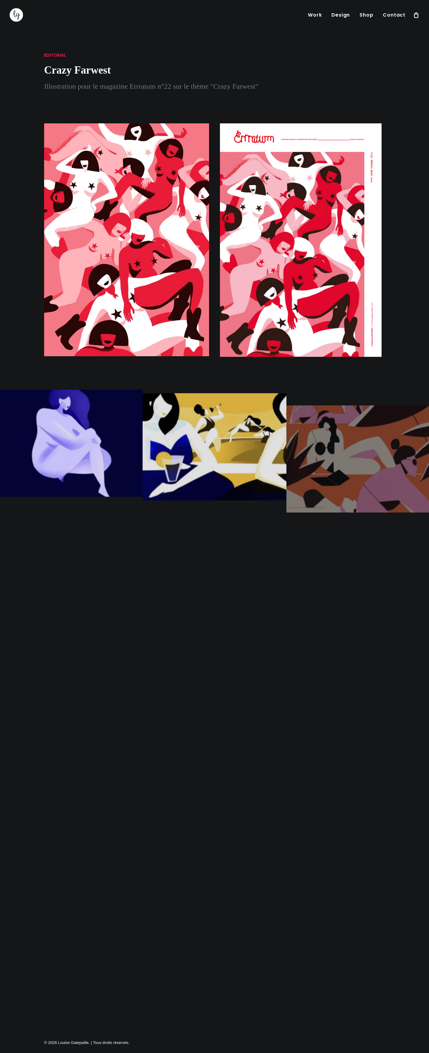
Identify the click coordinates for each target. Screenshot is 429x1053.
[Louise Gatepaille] (16, 15)
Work (315, 14)
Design (340, 14)
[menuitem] (315, 15)
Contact (394, 14)
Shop (366, 14)
